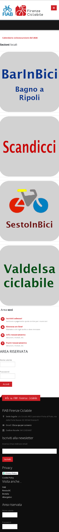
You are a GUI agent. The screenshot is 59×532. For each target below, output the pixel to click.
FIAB (4, 487)
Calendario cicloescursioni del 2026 (19, 37)
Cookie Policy (8, 477)
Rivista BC (6, 490)
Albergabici (7, 497)
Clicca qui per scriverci (21, 425)
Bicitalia (5, 494)
